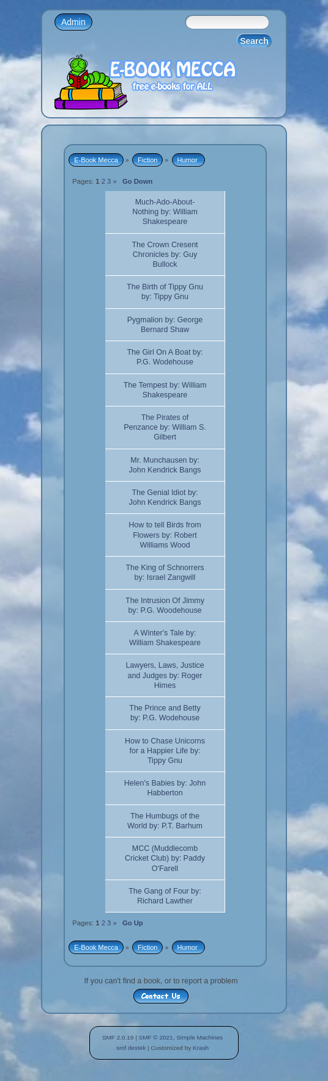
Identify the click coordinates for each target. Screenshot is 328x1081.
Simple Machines (199, 1037)
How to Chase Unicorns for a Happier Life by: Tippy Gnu (165, 751)
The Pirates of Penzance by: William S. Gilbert (165, 427)
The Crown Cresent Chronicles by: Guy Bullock (165, 254)
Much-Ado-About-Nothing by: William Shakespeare (165, 212)
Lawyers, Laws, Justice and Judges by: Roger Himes (164, 675)
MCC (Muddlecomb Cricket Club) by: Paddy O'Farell (165, 858)
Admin (73, 22)
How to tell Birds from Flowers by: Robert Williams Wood (165, 535)
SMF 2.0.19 (118, 1037)
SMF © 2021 (156, 1037)
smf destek (131, 1047)
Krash (201, 1047)
